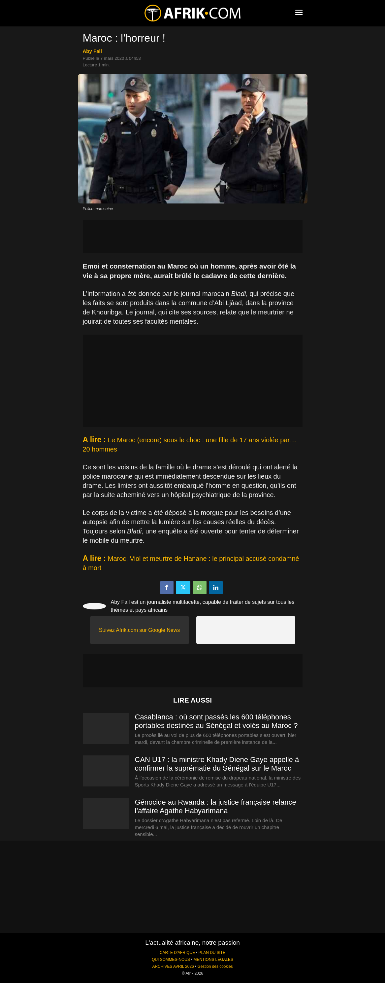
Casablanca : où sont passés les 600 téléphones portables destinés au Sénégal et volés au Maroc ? (216, 721)
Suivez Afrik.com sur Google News (139, 630)
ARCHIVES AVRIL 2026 (173, 966)
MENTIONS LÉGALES (213, 959)
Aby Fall (92, 51)
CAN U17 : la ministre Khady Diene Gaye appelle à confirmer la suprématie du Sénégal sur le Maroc (217, 763)
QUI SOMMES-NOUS (171, 959)
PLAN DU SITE (212, 952)
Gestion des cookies (215, 966)
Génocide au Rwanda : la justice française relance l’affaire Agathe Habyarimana (215, 806)
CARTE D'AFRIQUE (177, 952)
